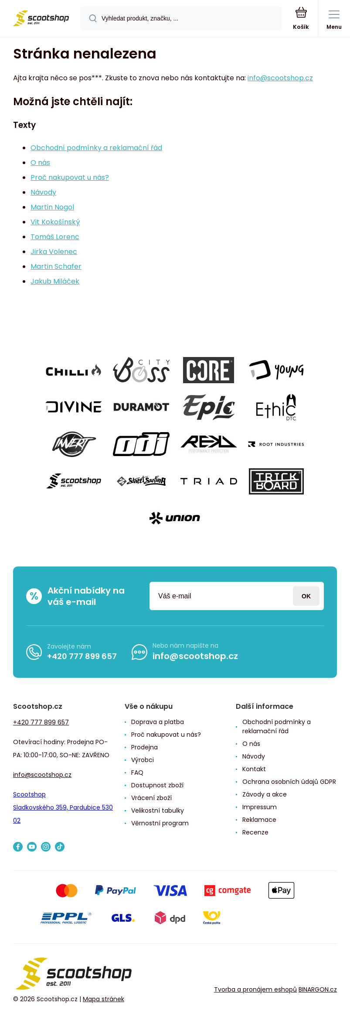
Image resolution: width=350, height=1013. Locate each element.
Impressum (259, 807)
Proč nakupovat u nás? (70, 177)
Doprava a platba (157, 722)
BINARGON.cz (318, 989)
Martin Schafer (56, 266)
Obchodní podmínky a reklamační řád (96, 148)
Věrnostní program (160, 823)
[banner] (40, 19)
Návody (43, 192)
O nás (40, 163)
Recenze (255, 832)
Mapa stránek (103, 999)
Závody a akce (264, 794)
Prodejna (144, 747)
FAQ (137, 772)
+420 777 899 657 (82, 656)
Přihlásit (306, 596)
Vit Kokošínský (55, 222)
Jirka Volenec (54, 252)
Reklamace (259, 819)
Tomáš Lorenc (55, 237)
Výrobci (142, 759)
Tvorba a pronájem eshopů (255, 989)
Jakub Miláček (55, 281)
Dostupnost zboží (157, 785)
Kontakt (254, 769)
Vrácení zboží (151, 797)
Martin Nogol (52, 207)
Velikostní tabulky (157, 810)
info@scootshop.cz (280, 78)
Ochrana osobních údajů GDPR (289, 781)
